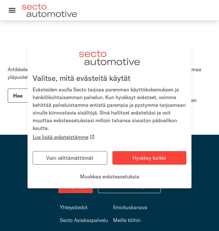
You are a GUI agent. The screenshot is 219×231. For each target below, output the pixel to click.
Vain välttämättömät (69, 158)
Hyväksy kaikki (149, 158)
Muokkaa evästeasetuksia (109, 176)
